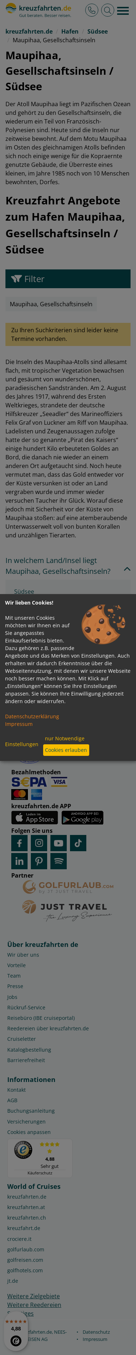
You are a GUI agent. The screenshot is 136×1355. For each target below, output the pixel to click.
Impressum (19, 723)
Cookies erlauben (66, 749)
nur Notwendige (65, 738)
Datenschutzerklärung (32, 716)
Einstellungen (21, 744)
